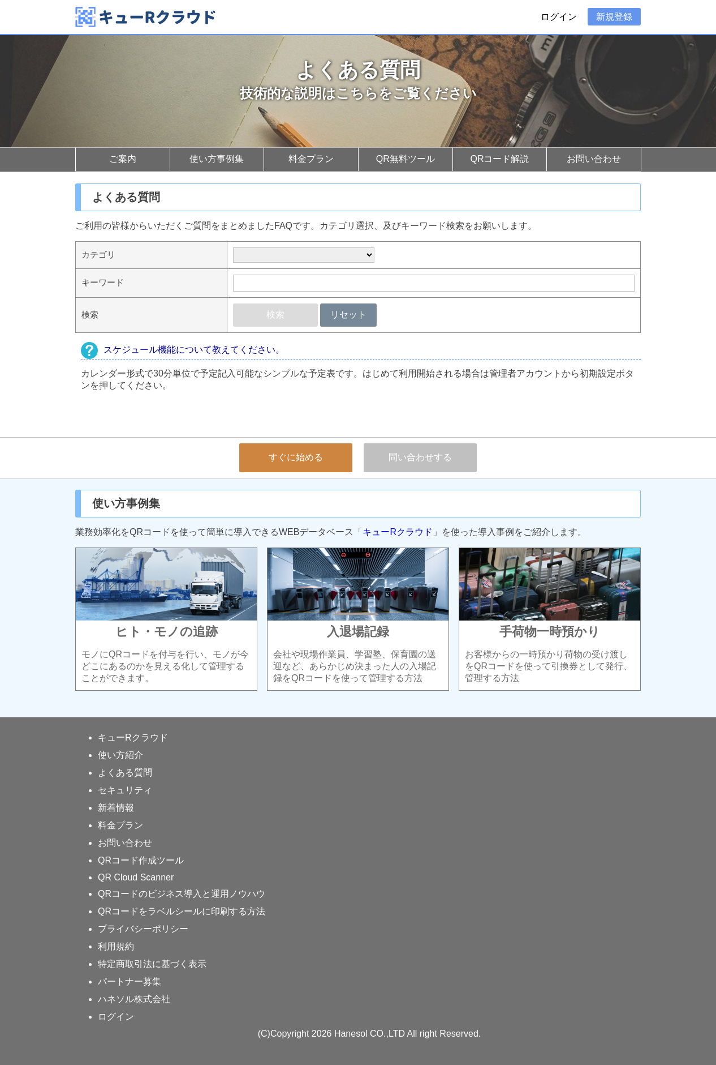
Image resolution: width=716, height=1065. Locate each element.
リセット (348, 314)
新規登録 (614, 17)
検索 (275, 314)
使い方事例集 (216, 159)
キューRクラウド (398, 532)
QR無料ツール (405, 159)
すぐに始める (296, 457)
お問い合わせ (594, 159)
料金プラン (311, 159)
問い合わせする (420, 457)
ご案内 (122, 159)
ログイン (559, 17)
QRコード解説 (499, 159)
